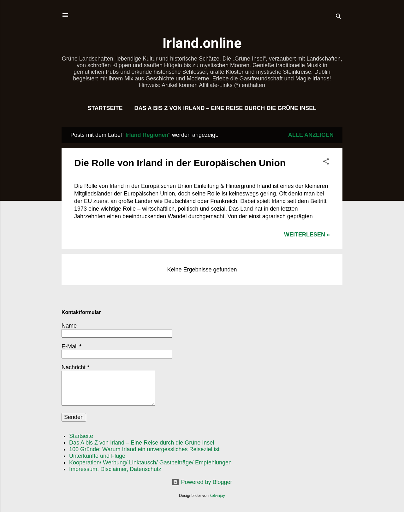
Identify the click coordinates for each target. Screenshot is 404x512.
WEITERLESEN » (307, 234)
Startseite (105, 108)
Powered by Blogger (202, 482)
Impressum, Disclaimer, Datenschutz (115, 469)
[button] (326, 162)
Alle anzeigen (311, 135)
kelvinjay (217, 495)
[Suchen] (338, 17)
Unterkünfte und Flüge (97, 456)
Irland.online (202, 43)
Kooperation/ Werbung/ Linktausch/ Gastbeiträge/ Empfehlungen (150, 462)
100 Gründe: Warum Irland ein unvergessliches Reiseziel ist (144, 449)
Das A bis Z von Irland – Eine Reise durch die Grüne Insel (225, 108)
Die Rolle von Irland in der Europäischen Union (180, 163)
